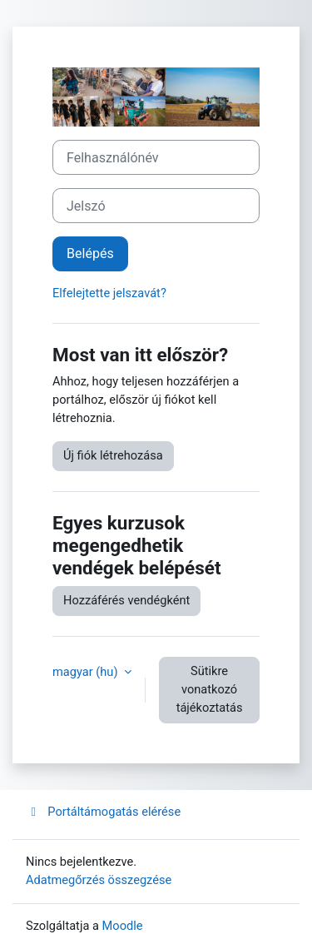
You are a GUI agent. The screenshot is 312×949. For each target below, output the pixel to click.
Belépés (90, 253)
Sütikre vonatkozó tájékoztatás (209, 689)
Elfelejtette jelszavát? (109, 293)
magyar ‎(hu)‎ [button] (86, 671)
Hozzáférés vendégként (126, 600)
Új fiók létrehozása (113, 455)
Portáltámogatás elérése (103, 811)
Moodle (122, 925)
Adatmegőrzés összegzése (98, 879)
